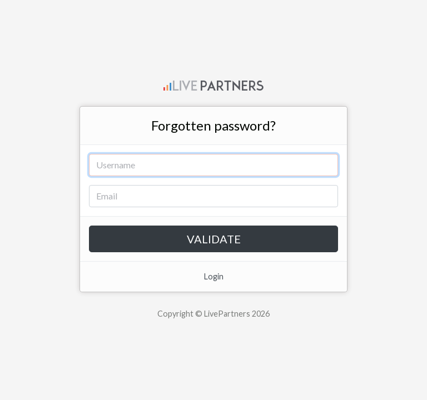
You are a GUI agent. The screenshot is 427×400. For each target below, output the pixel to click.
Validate (214, 239)
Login (214, 276)
